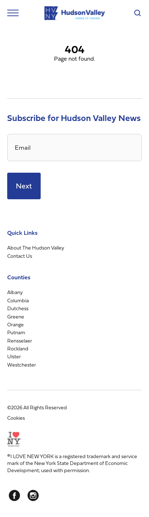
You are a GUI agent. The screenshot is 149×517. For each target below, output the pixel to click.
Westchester (21, 364)
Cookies (16, 417)
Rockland (17, 348)
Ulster (14, 356)
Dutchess (17, 308)
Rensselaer (19, 340)
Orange (15, 324)
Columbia (18, 300)
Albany (15, 292)
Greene (15, 316)
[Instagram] (33, 495)
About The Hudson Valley (35, 247)
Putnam (16, 332)
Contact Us (19, 256)
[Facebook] (14, 495)
